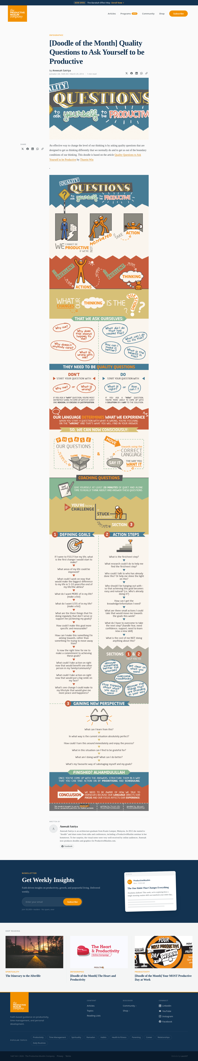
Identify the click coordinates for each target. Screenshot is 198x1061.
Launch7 (184, 1056)
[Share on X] (126, 73)
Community (148, 13)
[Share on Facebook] (131, 73)
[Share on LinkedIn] (136, 73)
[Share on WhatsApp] (141, 73)
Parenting (136, 1037)
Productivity (142, 972)
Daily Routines (39, 1043)
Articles (112, 13)
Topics (90, 1010)
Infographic (56, 35)
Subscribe (178, 13)
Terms (68, 1056)
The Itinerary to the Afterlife (23, 975)
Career (149, 1037)
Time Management (57, 1037)
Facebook (165, 1021)
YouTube (165, 1011)
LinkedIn (165, 1005)
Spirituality (12, 972)
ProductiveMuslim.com (105, 841)
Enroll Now (118, 3)
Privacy (60, 1056)
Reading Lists (93, 1015)
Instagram (166, 1016)
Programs (128, 13)
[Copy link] (146, 73)
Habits (103, 1037)
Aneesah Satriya (62, 70)
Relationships (164, 1037)
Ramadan (91, 1037)
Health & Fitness (119, 1037)
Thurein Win (86, 159)
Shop (162, 13)
